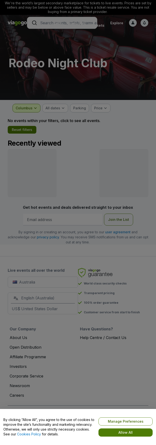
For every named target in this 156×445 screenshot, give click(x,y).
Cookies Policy (29, 434)
